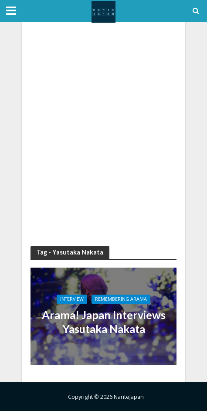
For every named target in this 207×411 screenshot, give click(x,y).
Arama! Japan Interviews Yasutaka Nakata (104, 321)
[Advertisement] (103, 134)
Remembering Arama (121, 299)
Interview (72, 299)
